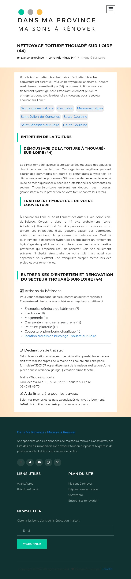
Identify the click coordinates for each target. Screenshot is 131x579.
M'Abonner (32, 544)
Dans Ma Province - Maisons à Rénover (46, 432)
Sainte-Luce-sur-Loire (37, 108)
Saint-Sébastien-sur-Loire (40, 125)
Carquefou (65, 108)
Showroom (75, 495)
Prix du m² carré (28, 489)
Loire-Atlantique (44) (62, 57)
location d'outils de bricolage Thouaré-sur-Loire (60, 336)
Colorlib (107, 569)
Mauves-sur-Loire (90, 108)
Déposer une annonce (83, 489)
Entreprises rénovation (83, 500)
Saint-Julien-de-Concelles (40, 116)
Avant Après (25, 483)
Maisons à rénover (80, 483)
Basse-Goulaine (75, 116)
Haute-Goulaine (75, 125)
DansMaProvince (30, 57)
